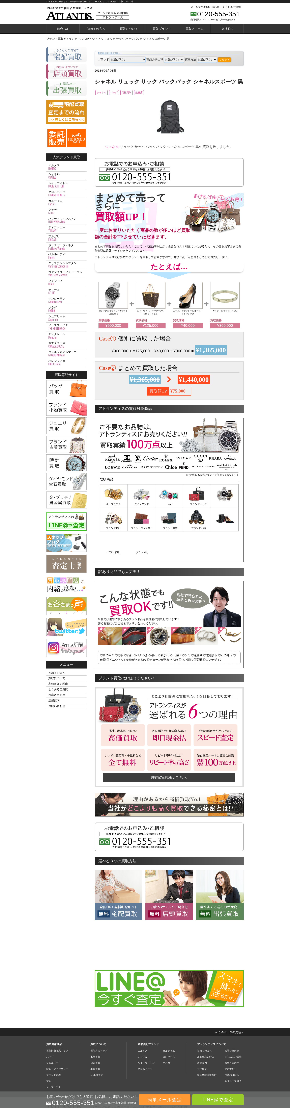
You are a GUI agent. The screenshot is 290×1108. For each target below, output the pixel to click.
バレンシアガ (66, 362)
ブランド (122, 59)
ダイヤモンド (141, 504)
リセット (224, 59)
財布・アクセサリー (57, 1044)
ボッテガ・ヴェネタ (66, 247)
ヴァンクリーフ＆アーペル (66, 273)
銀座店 (156, 93)
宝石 (169, 504)
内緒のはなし (232, 1050)
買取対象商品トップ (57, 1026)
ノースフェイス (66, 327)
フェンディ (66, 282)
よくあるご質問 (231, 6)
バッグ (121, 93)
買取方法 (201, 59)
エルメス (66, 167)
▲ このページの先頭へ (229, 1007)
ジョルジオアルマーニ (66, 353)
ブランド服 (197, 528)
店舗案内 (54, 700)
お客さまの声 (56, 695)
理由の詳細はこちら (169, 753)
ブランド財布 (141, 528)
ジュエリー (52, 1038)
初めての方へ (96, 28)
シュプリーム (66, 318)
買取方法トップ (98, 1026)
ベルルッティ (66, 256)
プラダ (66, 309)
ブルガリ (66, 238)
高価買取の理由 (58, 683)
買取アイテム (194, 28)
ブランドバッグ (196, 504)
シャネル (103, 93)
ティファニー (66, 229)
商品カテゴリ (165, 59)
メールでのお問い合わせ (205, 6)
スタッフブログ (233, 1056)
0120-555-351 (218, 14)
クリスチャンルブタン (66, 264)
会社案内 (227, 28)
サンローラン (66, 300)
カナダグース (66, 344)
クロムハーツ (66, 193)
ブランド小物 (169, 528)
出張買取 (95, 1044)
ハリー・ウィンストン (66, 220)
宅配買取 (139, 93)
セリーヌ (66, 291)
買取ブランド (162, 28)
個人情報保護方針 (206, 1050)
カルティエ (66, 202)
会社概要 (202, 1044)
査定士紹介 (231, 1044)
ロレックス (169, 1032)
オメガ (166, 1038)
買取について (129, 28)
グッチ (66, 211)
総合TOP (63, 28)
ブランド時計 (225, 504)
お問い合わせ (56, 706)
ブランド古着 (53, 1050)
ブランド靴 (225, 528)
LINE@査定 (96, 1050)
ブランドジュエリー (113, 528)
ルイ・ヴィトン (66, 184)
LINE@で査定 (218, 1099)
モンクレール (66, 335)
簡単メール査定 (164, 1099)
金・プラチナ (113, 504)
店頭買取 (95, 1038)
